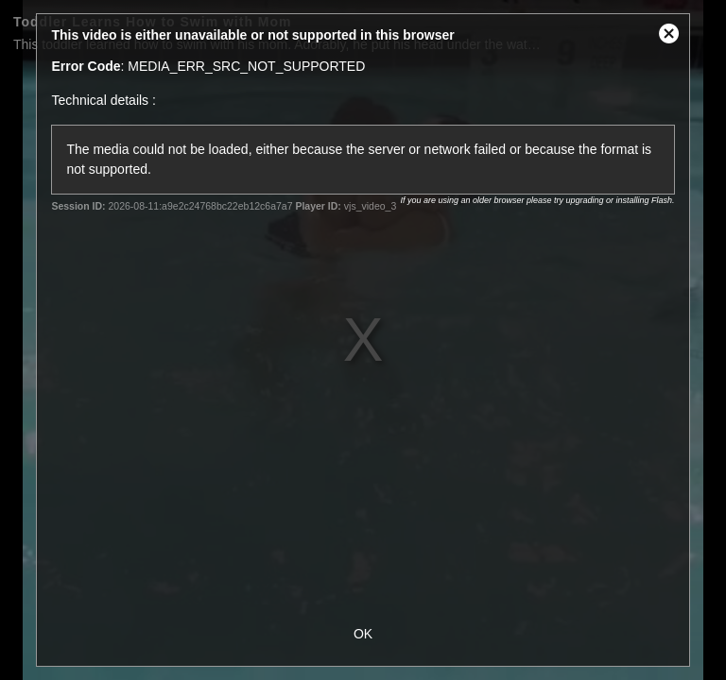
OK (363, 633)
